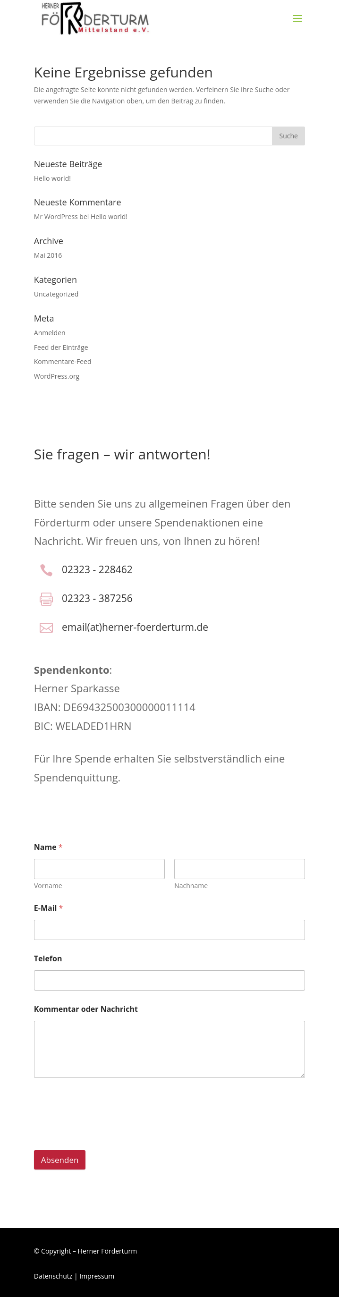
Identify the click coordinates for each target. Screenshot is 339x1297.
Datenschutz (53, 1276)
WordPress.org (56, 376)
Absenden (60, 1159)
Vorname (48, 886)
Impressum (96, 1276)
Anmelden (50, 332)
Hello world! (52, 178)
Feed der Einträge (61, 347)
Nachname (191, 886)
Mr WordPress (56, 216)
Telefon (48, 958)
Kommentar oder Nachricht (86, 1009)
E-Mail (48, 908)
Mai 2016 (48, 255)
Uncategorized (56, 293)
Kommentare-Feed (63, 361)
